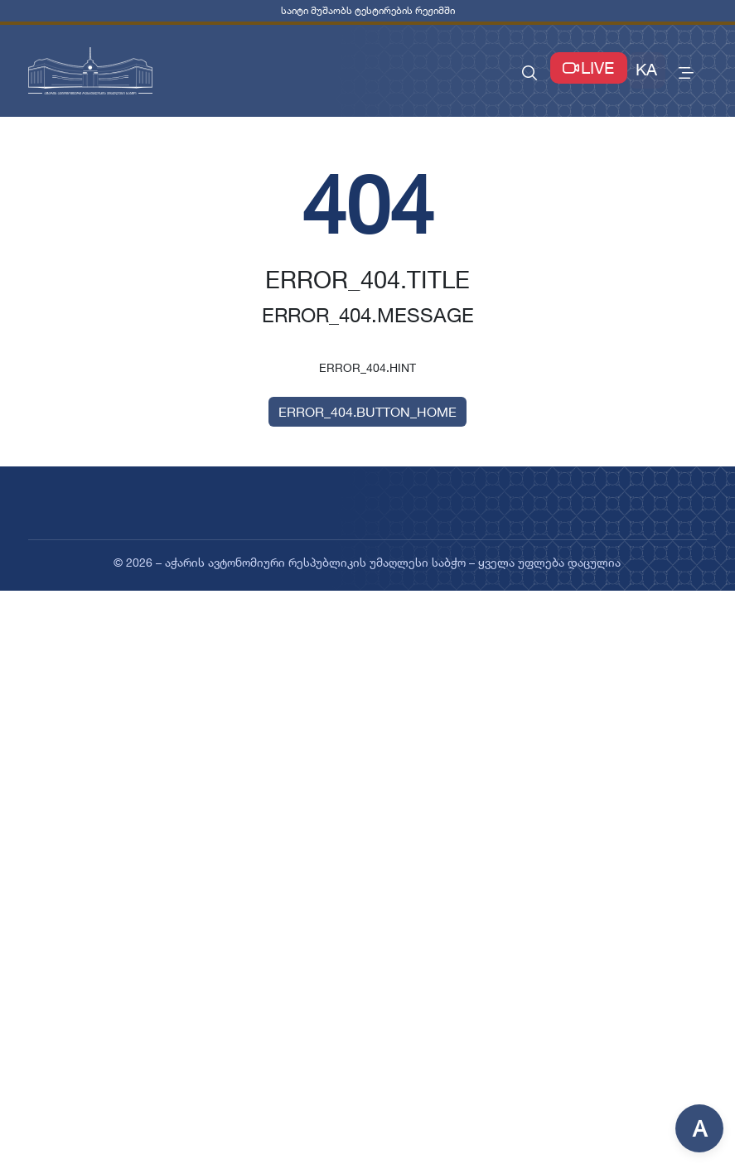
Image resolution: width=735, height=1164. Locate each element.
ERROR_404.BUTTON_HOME (367, 411)
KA (646, 70)
